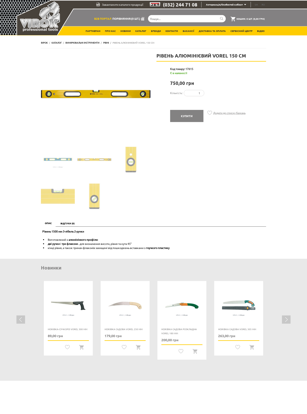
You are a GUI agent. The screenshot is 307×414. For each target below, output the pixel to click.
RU (263, 4)
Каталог (140, 30)
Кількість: (176, 93)
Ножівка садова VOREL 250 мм (124, 329)
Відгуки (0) (67, 223)
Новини (125, 30)
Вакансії (188, 30)
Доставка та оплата (212, 30)
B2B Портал (102, 18)
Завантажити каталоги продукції (119, 4)
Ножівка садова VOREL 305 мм (237, 329)
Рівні (106, 42)
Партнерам (93, 30)
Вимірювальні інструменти (82, 42)
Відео (261, 30)
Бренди (156, 30)
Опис (48, 223)
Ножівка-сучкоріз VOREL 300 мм (67, 329)
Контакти (171, 30)
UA (256, 4)
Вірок (44, 42)
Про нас (110, 30)
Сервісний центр (241, 30)
